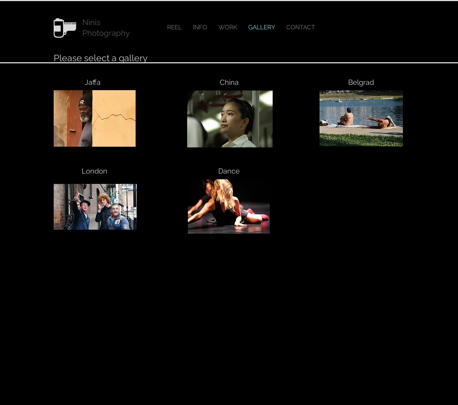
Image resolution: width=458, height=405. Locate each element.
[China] (229, 82)
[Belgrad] (361, 82)
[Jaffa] (92, 82)
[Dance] (229, 171)
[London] (94, 171)
